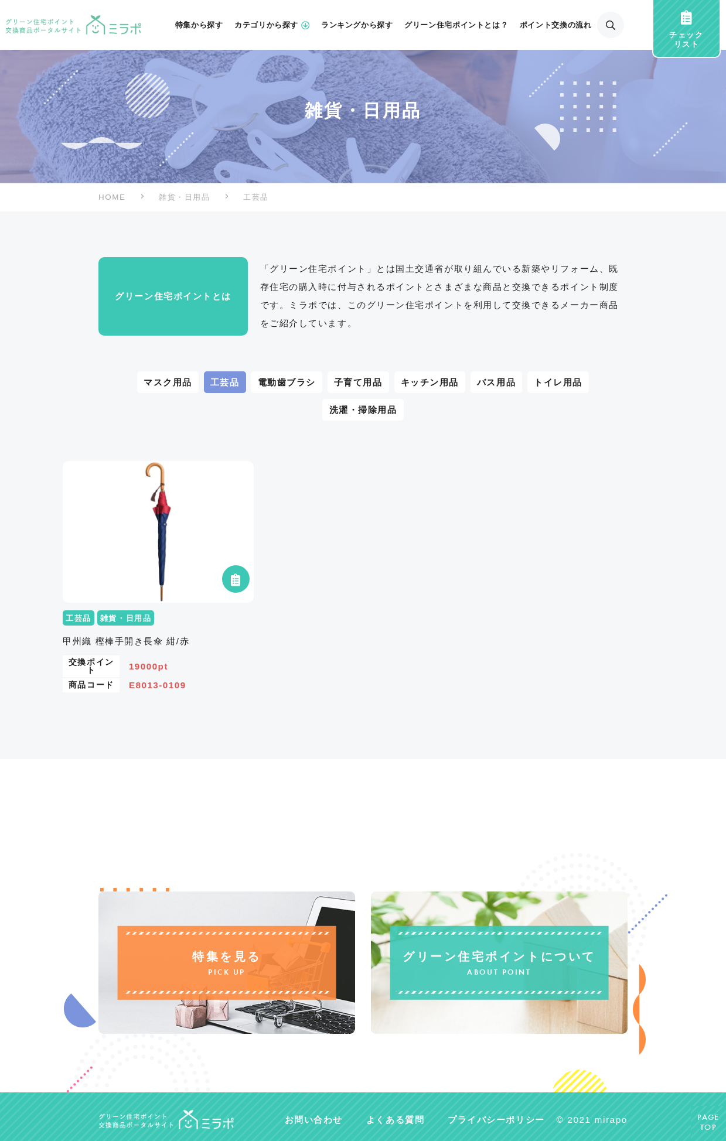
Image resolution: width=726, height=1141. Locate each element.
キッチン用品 (430, 382)
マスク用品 (168, 382)
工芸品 (225, 382)
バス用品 (496, 382)
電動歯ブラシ (287, 382)
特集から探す (199, 25)
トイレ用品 (558, 382)
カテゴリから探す (272, 25)
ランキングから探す (357, 25)
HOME (111, 197)
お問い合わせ (314, 1119)
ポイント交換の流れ (556, 25)
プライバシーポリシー (496, 1119)
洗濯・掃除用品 (363, 410)
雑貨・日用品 (184, 197)
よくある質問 (395, 1119)
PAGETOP (708, 1123)
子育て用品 (358, 382)
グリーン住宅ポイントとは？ (456, 25)
